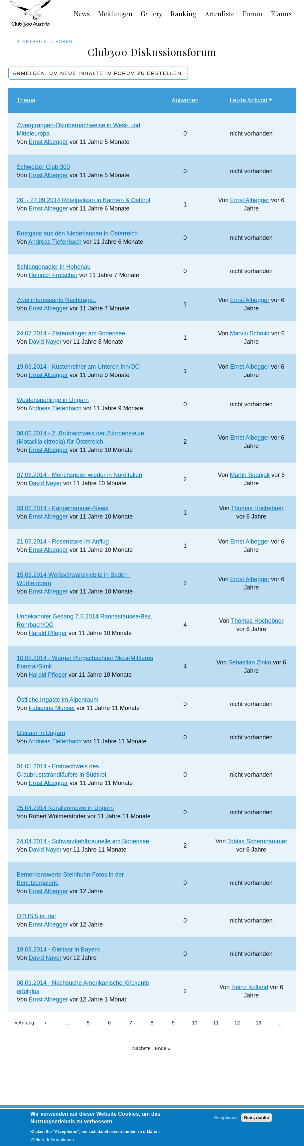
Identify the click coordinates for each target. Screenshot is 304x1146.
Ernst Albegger (48, 142)
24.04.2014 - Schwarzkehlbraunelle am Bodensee (83, 841)
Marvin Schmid (250, 333)
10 (197, 1018)
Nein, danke (256, 1120)
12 (240, 1018)
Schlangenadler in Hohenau (53, 266)
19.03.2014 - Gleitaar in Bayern (58, 949)
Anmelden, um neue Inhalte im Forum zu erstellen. (98, 73)
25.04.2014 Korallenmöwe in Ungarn (65, 808)
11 (219, 1018)
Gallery (151, 13)
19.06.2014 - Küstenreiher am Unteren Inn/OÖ (78, 366)
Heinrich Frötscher (53, 275)
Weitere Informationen (52, 1142)
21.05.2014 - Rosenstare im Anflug (63, 541)
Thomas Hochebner (257, 508)
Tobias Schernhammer (257, 841)
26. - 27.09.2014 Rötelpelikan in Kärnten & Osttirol (83, 200)
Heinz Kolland (249, 987)
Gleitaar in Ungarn (41, 733)
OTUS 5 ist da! (36, 916)
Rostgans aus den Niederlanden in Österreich (77, 233)
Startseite (32, 41)
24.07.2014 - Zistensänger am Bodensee (71, 333)
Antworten (185, 100)
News (82, 13)
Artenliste (219, 13)
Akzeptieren (224, 1120)
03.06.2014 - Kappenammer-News (62, 508)
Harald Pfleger (48, 633)
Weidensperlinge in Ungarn (53, 400)
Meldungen (115, 13)
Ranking (184, 13)
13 (261, 1018)
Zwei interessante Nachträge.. (56, 300)
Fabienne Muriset (52, 708)
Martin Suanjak (250, 475)
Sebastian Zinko (249, 662)
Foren (64, 41)
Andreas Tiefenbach (54, 241)
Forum (253, 13)
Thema (26, 100)
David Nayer (45, 341)
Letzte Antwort (251, 100)
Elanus (281, 13)
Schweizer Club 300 (43, 167)
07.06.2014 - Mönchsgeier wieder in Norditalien (79, 475)
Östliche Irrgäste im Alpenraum (57, 699)
